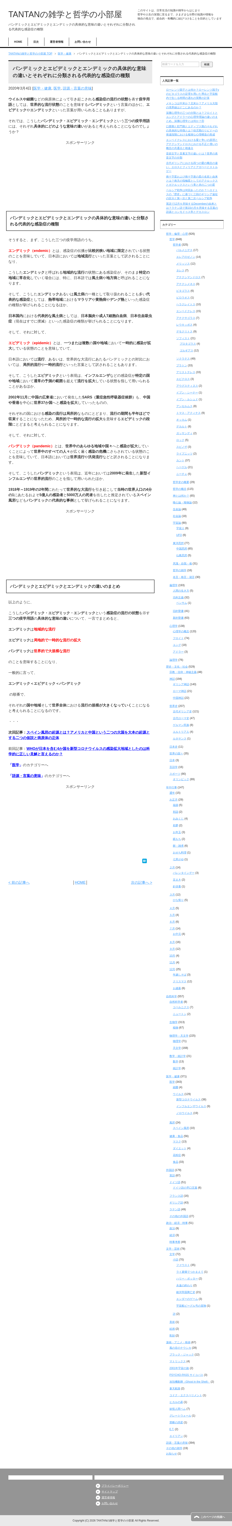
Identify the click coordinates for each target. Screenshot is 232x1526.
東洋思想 (178, 543)
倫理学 (173, 585)
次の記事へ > (141, 882)
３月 (172, 894)
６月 (172, 921)
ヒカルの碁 (176, 1402)
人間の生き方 (181, 590)
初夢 (175, 825)
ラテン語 (174, 1209)
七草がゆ (178, 859)
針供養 (177, 886)
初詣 (175, 811)
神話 (172, 678)
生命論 (177, 509)
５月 (172, 915)
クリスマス (179, 981)
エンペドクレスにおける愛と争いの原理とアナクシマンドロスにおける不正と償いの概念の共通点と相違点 (192, 144)
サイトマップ (110, 1491)
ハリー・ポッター (187, 1278)
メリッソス (183, 263)
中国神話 (178, 697)
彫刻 (172, 1335)
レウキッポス (184, 324)
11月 (172, 962)
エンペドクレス (185, 311)
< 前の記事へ (19, 882)
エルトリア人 (181, 731)
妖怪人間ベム (177, 1408)
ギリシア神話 (181, 684)
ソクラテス (183, 358)
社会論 (177, 516)
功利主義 (178, 597)
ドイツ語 (174, 1182)
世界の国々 (176, 753)
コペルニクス (181, 1007)
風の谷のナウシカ (180, 1347)
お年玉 (177, 832)
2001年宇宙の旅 (179, 1368)
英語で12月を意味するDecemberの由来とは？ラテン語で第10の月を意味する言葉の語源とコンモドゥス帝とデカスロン (192, 207)
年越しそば (179, 974)
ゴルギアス (186, 350)
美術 (172, 1322)
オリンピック (181, 779)
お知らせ (171, 1453)
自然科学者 (176, 1001)
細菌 (175, 1087)
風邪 (172, 1122)
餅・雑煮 (178, 845)
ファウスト (183, 1265)
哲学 (172, 239)
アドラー (178, 651)
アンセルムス (184, 406)
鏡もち (177, 839)
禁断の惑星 (176, 1422)
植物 (175, 1027)
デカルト (181, 426)
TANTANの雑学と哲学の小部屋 (65, 14)
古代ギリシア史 (182, 711)
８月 (172, 942)
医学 (57, 88)
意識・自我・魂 (182, 563)
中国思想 (181, 548)
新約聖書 (178, 617)
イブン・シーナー (187, 392)
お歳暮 (177, 988)
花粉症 (177, 1155)
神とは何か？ (181, 495)
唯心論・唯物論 (182, 502)
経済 (172, 1235)
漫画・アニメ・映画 (178, 1342)
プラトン (181, 365)
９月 (172, 948)
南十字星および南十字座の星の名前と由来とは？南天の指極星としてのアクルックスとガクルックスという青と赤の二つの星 (192, 180)
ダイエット (179, 1148)
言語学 (173, 767)
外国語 (170, 1170)
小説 (175, 1259)
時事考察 (174, 1242)
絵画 (172, 1328)
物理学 (177, 1041)
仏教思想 (181, 555)
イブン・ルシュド (187, 399)
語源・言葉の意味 (77, 88)
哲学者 (177, 244)
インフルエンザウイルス (191, 1106)
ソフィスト (183, 338)
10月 (172, 955)
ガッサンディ (184, 433)
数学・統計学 (177, 1056)
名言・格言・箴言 (184, 577)
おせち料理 (179, 852)
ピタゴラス (183, 290)
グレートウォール (180, 1415)
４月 (172, 908)
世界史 (173, 706)
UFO (179, 535)
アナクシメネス (185, 284)
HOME (18, 41)
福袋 (175, 805)
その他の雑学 (174, 1448)
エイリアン (176, 1436)
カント (180, 460)
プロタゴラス (188, 343)
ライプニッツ (184, 453)
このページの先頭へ (213, 1517)
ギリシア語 (176, 1202)
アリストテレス (185, 372)
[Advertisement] (80, 177)
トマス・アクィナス (188, 413)
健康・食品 (176, 1136)
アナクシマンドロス (188, 277)
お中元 (177, 934)
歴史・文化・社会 (177, 666)
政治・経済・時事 (177, 1223)
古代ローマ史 (181, 718)
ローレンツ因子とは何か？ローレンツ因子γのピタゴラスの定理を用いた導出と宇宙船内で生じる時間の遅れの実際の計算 (192, 94)
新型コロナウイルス (188, 1099)
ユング (177, 645)
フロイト (178, 638)
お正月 (173, 799)
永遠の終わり (184, 1285)
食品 (175, 1161)
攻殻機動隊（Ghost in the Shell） (189, 1381)
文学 (172, 1254)
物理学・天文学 (178, 1035)
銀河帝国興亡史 (185, 1292)
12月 (172, 969)
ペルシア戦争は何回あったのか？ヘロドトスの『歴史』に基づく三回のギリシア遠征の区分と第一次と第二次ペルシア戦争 (192, 194)
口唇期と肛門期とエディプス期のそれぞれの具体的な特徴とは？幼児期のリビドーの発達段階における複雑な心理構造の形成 (192, 130)
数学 (175, 1061)
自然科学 (171, 996)
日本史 (173, 746)
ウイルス (178, 1094)
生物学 (173, 1022)
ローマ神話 (179, 691)
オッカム (181, 419)
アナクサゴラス (185, 318)
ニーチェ (181, 474)
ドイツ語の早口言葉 (185, 1187)
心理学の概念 (181, 631)
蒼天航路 (174, 1388)
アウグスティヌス (187, 385)
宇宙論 (177, 522)
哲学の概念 (179, 488)
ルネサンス (179, 738)
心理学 (173, 626)
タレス (180, 270)
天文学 (177, 1048)
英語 (172, 1175)
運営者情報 (56, 41)
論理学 (173, 659)
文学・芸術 (173, 1248)
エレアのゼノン (185, 256)
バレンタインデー (184, 872)
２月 (172, 867)
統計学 (177, 1068)
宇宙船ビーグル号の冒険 (191, 1305)
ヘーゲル (181, 467)
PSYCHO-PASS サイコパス (186, 1375)
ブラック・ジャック (181, 1354)
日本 (172, 760)
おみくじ (178, 818)
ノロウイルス (184, 1113)
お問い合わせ (83, 41)
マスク (177, 1141)
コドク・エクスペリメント (185, 1395)
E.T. (171, 1429)
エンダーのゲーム (187, 1299)
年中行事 (171, 787)
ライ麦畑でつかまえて (189, 1271)
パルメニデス (184, 250)
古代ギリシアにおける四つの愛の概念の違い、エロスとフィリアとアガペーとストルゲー (192, 167)
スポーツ (174, 773)
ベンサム (181, 602)
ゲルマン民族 (181, 725)
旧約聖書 (178, 611)
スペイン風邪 (181, 1128)
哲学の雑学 (179, 570)
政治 (172, 1228)
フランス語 (176, 1195)
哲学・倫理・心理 (177, 233)
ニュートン (179, 1014)
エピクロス (183, 379)
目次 (36, 41)
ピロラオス (183, 297)
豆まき (177, 879)
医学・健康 (42, 88)
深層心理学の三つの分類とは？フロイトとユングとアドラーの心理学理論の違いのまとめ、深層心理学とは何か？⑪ (192, 117)
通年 (172, 792)
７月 (172, 928)
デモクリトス (184, 331)
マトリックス (177, 1361)
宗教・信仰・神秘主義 (183, 672)
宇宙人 (180, 528)
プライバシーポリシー (115, 1485)
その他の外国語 (178, 1216)
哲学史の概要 (181, 482)
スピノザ (181, 446)
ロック (180, 440)
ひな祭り (178, 900)
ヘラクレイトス (185, 304)
